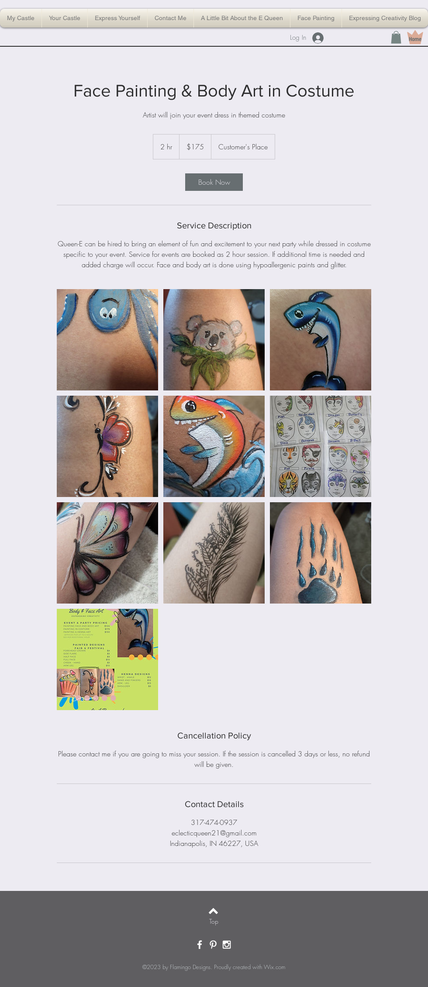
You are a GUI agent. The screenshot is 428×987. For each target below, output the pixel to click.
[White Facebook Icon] (199, 944)
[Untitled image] (107, 339)
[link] (214, 182)
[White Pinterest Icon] (213, 944)
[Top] (213, 921)
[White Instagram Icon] (226, 944)
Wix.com (274, 967)
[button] (396, 37)
